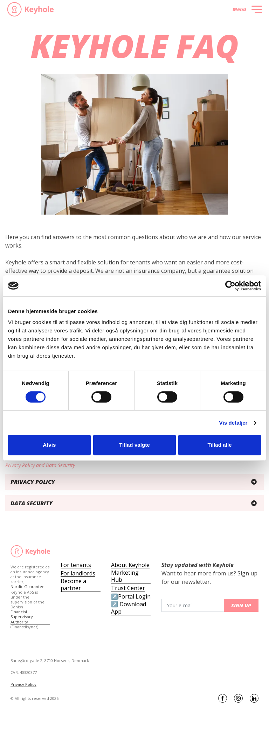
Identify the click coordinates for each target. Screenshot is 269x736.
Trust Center (128, 588)
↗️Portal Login (131, 596)
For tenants (76, 565)
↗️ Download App (128, 608)
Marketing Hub (125, 576)
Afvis (49, 445)
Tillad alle (220, 445)
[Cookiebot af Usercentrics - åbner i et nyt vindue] (230, 286)
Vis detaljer (233, 423)
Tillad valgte (134, 445)
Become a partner (73, 585)
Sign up (241, 605)
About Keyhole (130, 565)
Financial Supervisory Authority (22, 616)
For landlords (78, 573)
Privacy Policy (23, 684)
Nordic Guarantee (27, 586)
